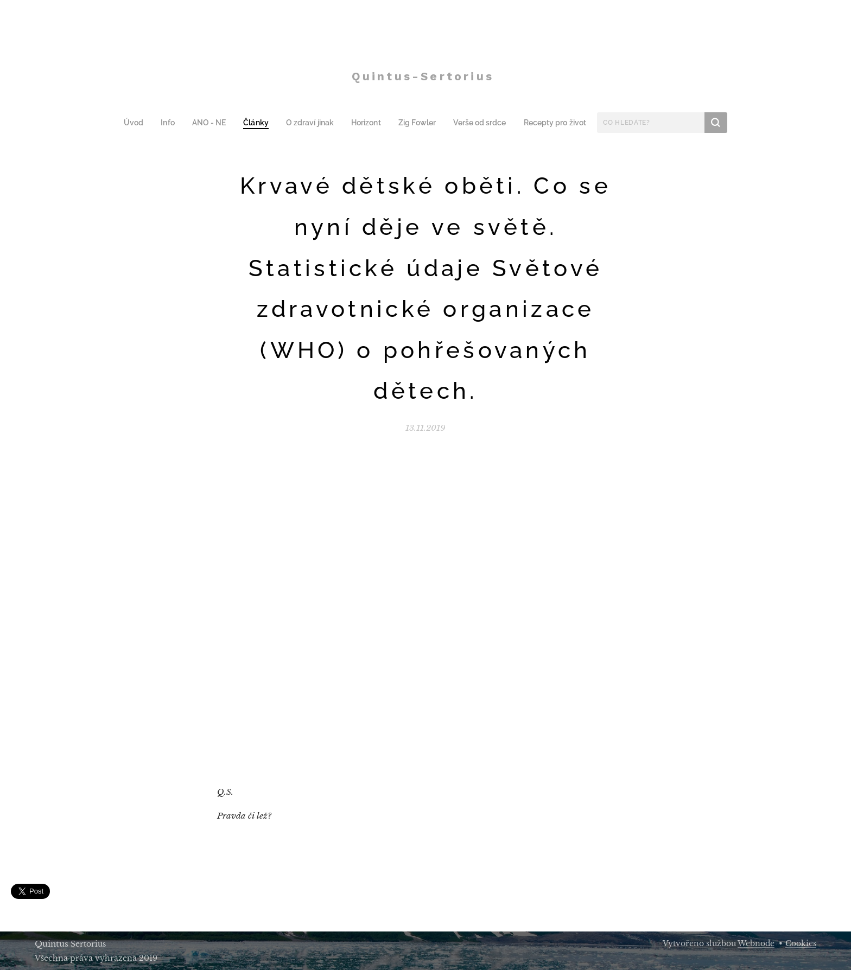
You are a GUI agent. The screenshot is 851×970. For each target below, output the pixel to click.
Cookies (800, 943)
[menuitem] (142, 122)
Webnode (756, 943)
